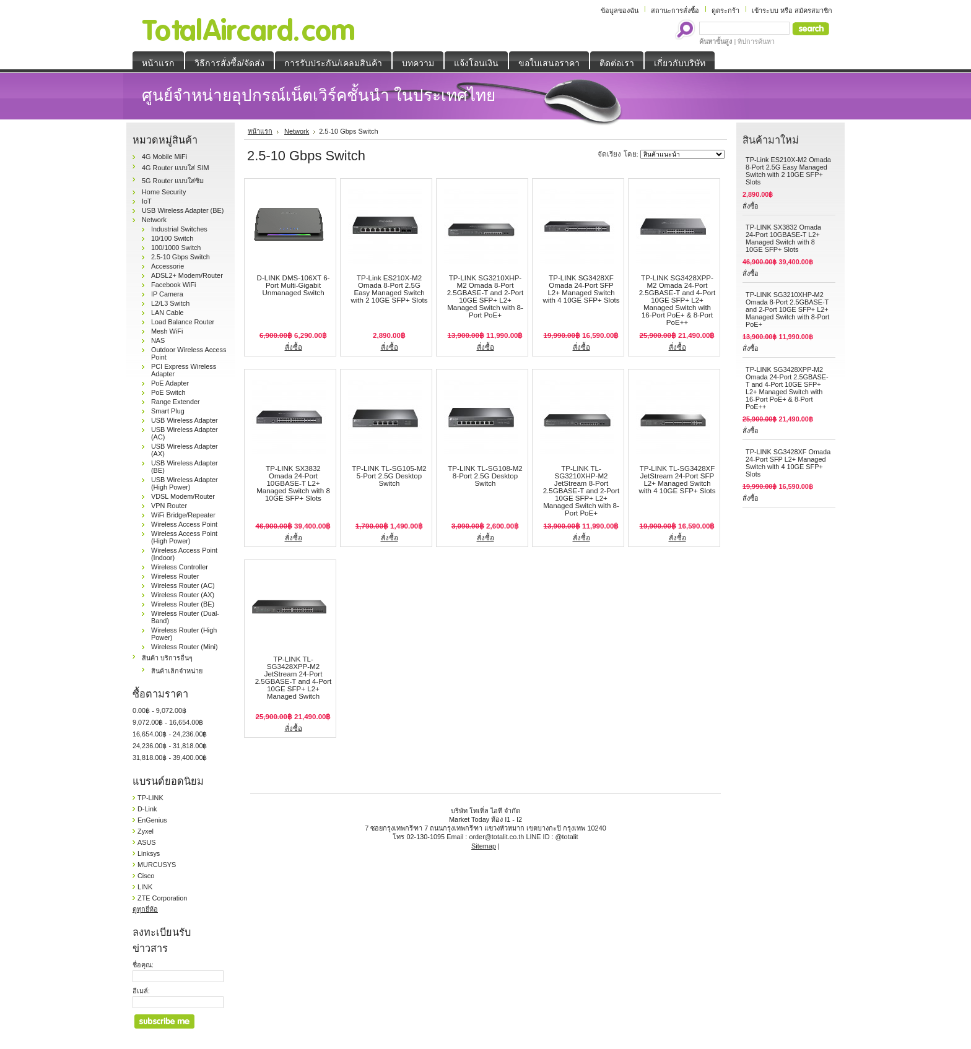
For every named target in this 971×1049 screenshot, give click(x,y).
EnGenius (152, 820)
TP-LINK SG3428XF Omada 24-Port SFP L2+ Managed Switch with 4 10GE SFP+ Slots (580, 289)
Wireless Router (175, 576)
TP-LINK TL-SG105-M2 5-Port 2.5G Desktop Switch (389, 476)
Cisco (145, 875)
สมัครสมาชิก (813, 10)
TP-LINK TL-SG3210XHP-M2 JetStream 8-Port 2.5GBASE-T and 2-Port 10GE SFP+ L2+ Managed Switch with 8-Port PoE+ (581, 491)
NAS (158, 340)
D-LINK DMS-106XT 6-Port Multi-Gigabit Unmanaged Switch (293, 285)
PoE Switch (168, 392)
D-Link (147, 809)
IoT (147, 201)
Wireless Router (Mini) (184, 646)
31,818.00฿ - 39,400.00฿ (170, 757)
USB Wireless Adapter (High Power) (184, 483)
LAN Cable (167, 312)
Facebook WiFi (173, 284)
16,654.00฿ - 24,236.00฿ (170, 734)
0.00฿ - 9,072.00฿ (159, 710)
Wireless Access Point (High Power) (184, 537)
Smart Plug (168, 411)
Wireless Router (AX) (182, 594)
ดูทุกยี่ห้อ (145, 909)
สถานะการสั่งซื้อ (675, 10)
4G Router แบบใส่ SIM (175, 167)
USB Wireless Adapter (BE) (183, 210)
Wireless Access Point (184, 524)
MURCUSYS (156, 864)
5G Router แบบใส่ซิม (173, 180)
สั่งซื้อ (293, 347)
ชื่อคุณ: (143, 965)
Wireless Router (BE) (182, 604)
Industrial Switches (179, 229)
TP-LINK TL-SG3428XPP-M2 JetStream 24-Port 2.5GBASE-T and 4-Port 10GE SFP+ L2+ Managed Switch (293, 677)
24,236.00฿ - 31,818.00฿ (170, 745)
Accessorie (167, 266)
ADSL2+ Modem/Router (187, 275)
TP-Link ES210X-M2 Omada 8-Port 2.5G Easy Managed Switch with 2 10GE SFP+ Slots (389, 289)
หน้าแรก (260, 131)
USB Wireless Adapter (184, 420)
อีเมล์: (141, 991)
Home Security (164, 192)
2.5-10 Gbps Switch (180, 257)
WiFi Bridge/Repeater (183, 515)
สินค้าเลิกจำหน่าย (176, 671)
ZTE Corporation (162, 898)
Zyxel (145, 831)
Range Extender (175, 401)
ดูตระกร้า (725, 10)
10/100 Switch (172, 238)
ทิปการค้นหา (756, 41)
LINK (144, 887)
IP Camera (167, 294)
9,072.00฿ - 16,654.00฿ (168, 722)
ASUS (146, 842)
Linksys (148, 853)
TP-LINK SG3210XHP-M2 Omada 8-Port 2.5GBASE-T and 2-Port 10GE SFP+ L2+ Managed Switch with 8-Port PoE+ (485, 296)
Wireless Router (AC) (183, 585)
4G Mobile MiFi (164, 156)
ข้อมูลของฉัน (619, 10)
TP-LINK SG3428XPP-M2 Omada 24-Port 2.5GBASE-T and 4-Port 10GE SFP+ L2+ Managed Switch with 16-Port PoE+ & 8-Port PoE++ (677, 300)
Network (154, 219)
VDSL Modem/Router (183, 496)
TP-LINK (150, 797)
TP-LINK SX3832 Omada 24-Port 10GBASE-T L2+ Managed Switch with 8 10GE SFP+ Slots (293, 483)
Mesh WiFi (167, 331)
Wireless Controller (179, 567)
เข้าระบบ (765, 10)
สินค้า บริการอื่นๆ (167, 658)
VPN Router (169, 505)
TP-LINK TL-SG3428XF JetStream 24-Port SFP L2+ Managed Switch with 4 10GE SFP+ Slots (676, 479)
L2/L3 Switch (170, 303)
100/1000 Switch (176, 247)
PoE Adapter (170, 383)
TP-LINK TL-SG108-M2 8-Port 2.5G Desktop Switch (485, 476)
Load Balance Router (182, 322)
